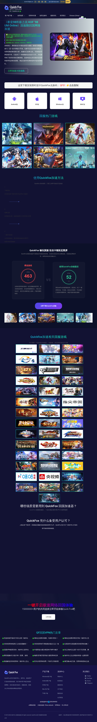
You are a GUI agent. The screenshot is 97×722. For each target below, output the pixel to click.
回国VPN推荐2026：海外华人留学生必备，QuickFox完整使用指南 (25, 650)
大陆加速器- (41, 705)
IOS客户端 (45, 685)
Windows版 (60, 104)
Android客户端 (46, 681)
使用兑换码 (43, 15)
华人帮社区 (65, 705)
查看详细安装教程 (9, 241)
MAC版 (82, 104)
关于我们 (60, 689)
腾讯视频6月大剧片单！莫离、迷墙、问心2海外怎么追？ (22, 655)
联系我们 (63, 15)
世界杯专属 (32, 15)
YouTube (88, 678)
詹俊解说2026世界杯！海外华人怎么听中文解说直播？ (21, 661)
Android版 (14, 104)
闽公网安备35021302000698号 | (71, 715)
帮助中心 (60, 676)
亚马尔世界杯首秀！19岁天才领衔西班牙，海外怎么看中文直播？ (55, 661)
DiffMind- (57, 705)
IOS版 (37, 104)
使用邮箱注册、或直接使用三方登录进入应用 (17, 216)
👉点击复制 (72, 85)
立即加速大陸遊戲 (16, 71)
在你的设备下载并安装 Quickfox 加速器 (16, 194)
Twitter (88, 676)
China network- (49, 705)
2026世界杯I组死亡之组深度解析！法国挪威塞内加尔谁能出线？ (24, 644)
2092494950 (53, 701)
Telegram (89, 683)
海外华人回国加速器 (16, 715)
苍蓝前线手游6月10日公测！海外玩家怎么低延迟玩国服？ (22, 638)
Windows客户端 (47, 676)
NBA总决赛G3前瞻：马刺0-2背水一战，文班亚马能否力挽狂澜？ (55, 638)
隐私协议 (60, 693)
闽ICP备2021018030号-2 (86, 715)
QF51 (62, 85)
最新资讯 (53, 15)
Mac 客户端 (45, 689)
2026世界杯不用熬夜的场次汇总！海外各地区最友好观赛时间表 (54, 644)
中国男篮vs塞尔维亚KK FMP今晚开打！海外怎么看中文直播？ (54, 650)
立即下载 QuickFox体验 (48, 306)
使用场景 (20, 15)
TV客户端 (45, 693)
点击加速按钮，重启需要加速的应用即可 (16, 238)
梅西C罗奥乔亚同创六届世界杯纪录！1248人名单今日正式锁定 (54, 655)
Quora (88, 681)
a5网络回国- (32, 705)
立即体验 (48, 617)
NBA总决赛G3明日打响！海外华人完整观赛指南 (80, 638)
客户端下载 (8, 15)
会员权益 (60, 697)
